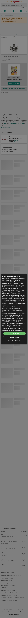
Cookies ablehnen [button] (14, 337)
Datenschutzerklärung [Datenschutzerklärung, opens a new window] (16, 330)
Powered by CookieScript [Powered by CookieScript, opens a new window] (20, 343)
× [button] (24, 275)
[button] (14, 340)
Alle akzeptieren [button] (14, 333)
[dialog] (14, 309)
